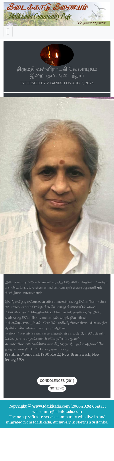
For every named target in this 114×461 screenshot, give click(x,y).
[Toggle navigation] (8, 31)
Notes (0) (57, 388)
